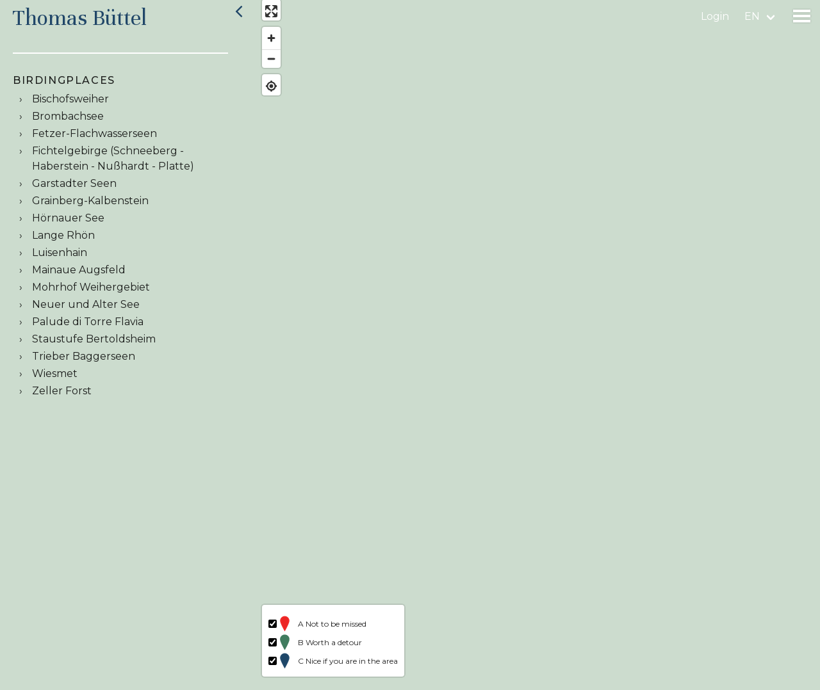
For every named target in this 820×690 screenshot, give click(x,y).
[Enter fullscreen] (264, 17)
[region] (534, 345)
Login (715, 16)
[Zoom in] (264, 45)
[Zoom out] (264, 65)
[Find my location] (264, 92)
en (752, 16)
